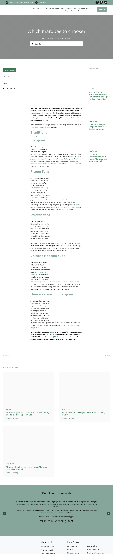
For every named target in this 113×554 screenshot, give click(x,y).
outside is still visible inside (60, 207)
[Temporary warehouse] (99, 74)
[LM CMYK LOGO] (14, 7)
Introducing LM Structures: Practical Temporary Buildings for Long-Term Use (98, 95)
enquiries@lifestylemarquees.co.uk (21, 2)
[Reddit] (11, 88)
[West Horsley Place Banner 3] (99, 106)
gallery (52, 332)
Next (107, 356)
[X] (7, 88)
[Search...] (56, 43)
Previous (7, 356)
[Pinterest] (14, 88)
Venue (94, 121)
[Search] (32, 43)
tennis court (36, 197)
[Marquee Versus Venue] (99, 136)
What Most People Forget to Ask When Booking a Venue (98, 126)
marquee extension (37, 303)
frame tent (53, 200)
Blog (13, 70)
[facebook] (97, 2)
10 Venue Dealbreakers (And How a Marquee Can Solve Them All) (98, 158)
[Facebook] (3, 88)
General (91, 89)
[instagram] (101, 2)
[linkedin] (105, 2)
